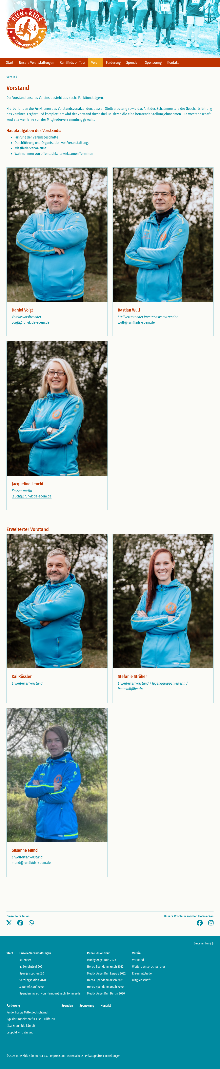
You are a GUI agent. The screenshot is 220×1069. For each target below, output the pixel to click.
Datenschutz (75, 1056)
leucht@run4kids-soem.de (32, 496)
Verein (10, 77)
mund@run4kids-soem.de (31, 863)
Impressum (57, 1056)
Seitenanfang (204, 943)
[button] (9, 923)
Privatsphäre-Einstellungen (102, 1056)
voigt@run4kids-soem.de (30, 322)
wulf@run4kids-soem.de (136, 322)
